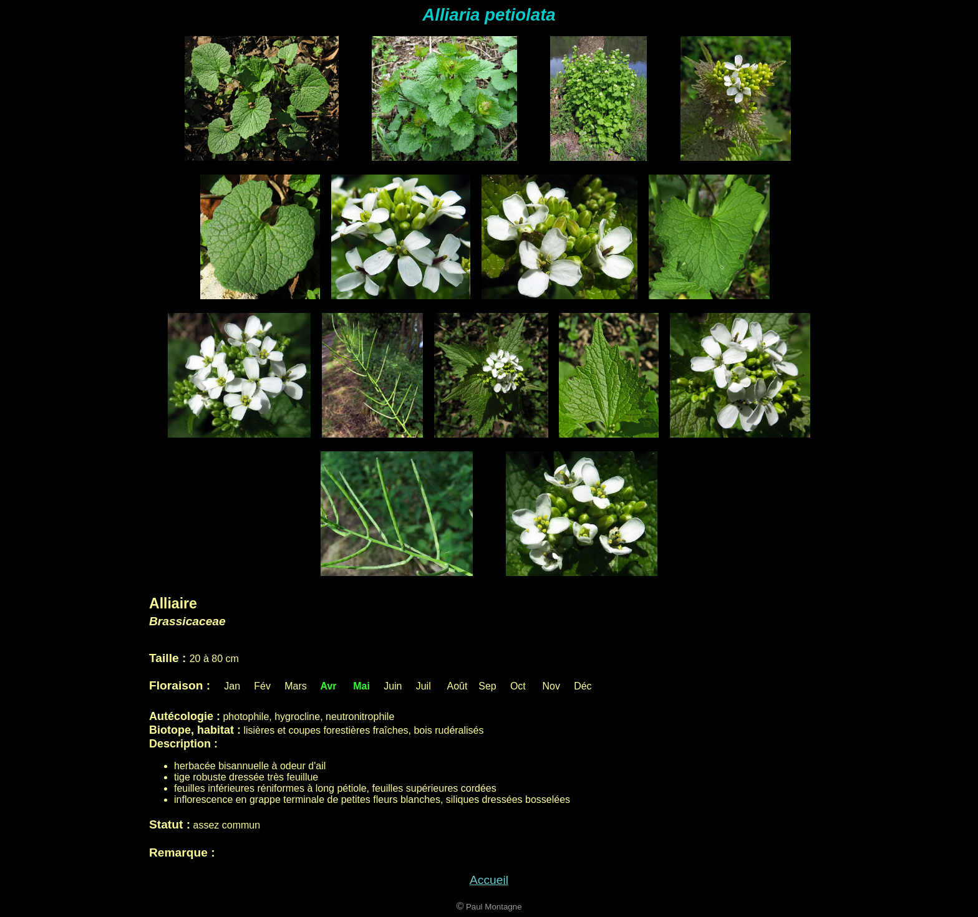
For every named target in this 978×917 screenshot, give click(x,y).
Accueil (489, 879)
